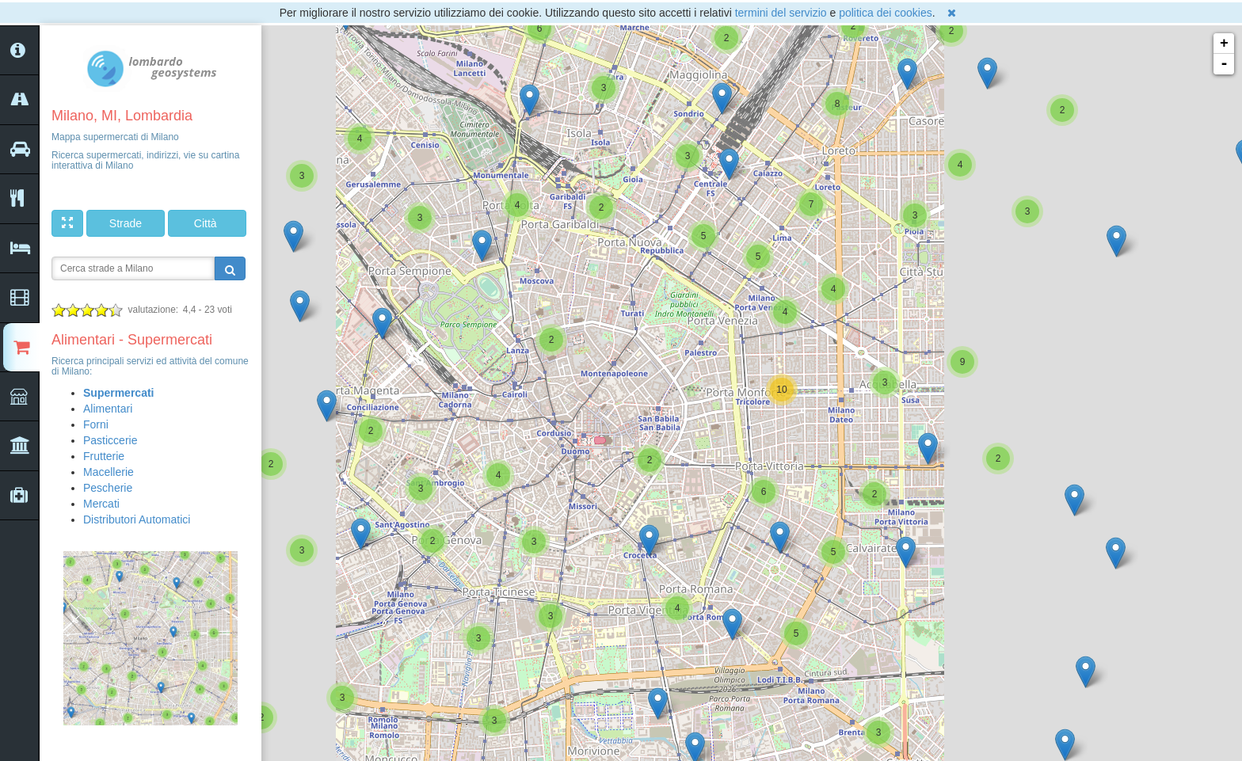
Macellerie (108, 472)
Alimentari (107, 408)
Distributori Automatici (136, 519)
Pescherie (107, 487)
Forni (96, 424)
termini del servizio (781, 12)
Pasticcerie (110, 440)
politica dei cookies (885, 12)
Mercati (101, 503)
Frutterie (103, 456)
